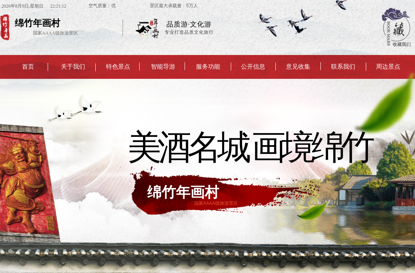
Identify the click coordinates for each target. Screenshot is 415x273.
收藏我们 (402, 44)
